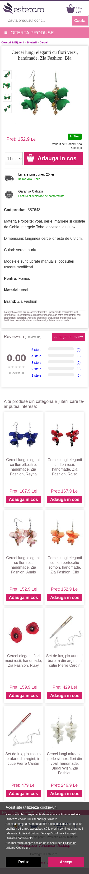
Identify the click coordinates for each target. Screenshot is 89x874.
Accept (66, 862)
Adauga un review (68, 337)
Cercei (44, 42)
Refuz (23, 862)
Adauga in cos (23, 499)
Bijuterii (32, 42)
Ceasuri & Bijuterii (12, 42)
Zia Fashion (27, 301)
